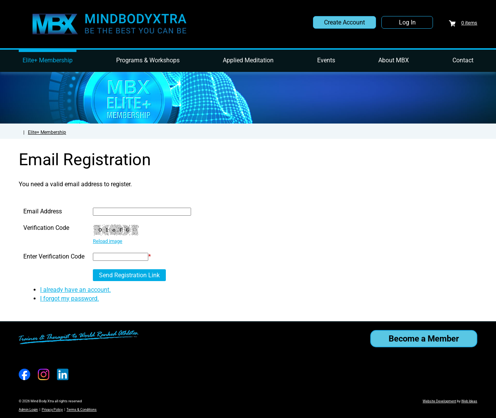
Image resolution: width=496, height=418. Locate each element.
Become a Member (424, 338)
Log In (407, 22)
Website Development (439, 401)
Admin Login (28, 409)
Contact (462, 60)
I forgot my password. (69, 298)
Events (326, 60)
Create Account (344, 22)
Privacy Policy (52, 409)
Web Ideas (469, 401)
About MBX (393, 60)
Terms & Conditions (81, 409)
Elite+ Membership (48, 60)
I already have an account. (75, 289)
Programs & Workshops (148, 60)
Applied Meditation (248, 60)
